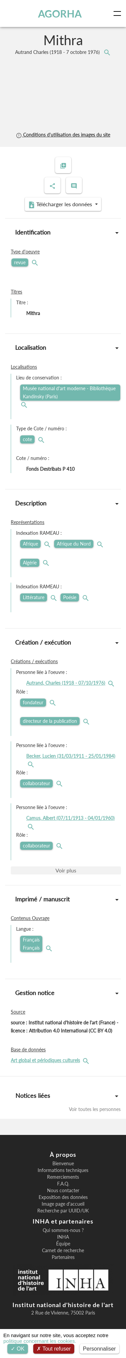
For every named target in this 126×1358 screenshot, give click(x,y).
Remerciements (63, 1177)
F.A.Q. (63, 1183)
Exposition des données (63, 1197)
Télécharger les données (60, 204)
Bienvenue (63, 1163)
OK (18, 1349)
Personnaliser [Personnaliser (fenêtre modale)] (99, 1349)
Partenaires (63, 1257)
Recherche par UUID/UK (63, 1210)
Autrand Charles (58, 52)
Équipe (63, 1243)
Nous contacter (63, 1190)
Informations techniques (63, 1170)
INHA (63, 1237)
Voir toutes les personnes (95, 1109)
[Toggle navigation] (118, 13)
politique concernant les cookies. (39, 1341)
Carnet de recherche (63, 1250)
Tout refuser (54, 1349)
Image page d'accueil (63, 1204)
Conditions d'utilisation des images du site (63, 134)
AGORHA (60, 13)
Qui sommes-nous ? (63, 1230)
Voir (65, 870)
